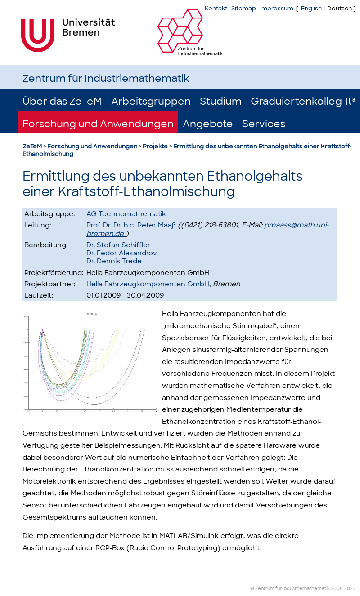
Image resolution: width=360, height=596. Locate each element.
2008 (336, 589)
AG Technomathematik (126, 213)
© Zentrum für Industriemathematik (290, 589)
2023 (350, 589)
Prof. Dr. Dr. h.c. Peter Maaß (131, 225)
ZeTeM (32, 146)
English (311, 8)
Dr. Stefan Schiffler (118, 244)
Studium (221, 101)
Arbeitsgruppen (151, 101)
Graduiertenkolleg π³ (303, 101)
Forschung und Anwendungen (98, 123)
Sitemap (243, 8)
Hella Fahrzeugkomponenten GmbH (147, 284)
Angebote (208, 123)
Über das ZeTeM (62, 101)
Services (263, 123)
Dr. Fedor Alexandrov (121, 253)
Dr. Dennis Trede (114, 261)
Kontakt (216, 8)
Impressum (276, 8)
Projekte (155, 146)
